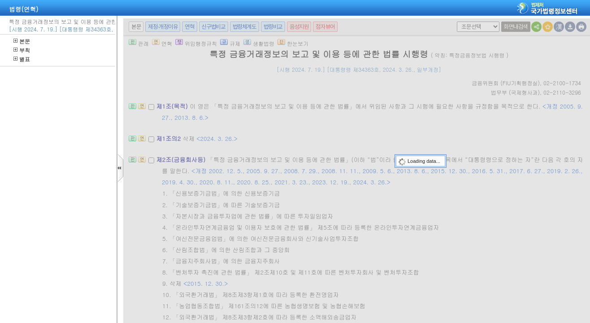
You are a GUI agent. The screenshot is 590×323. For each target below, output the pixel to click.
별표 (21, 59)
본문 (21, 41)
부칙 (21, 50)
